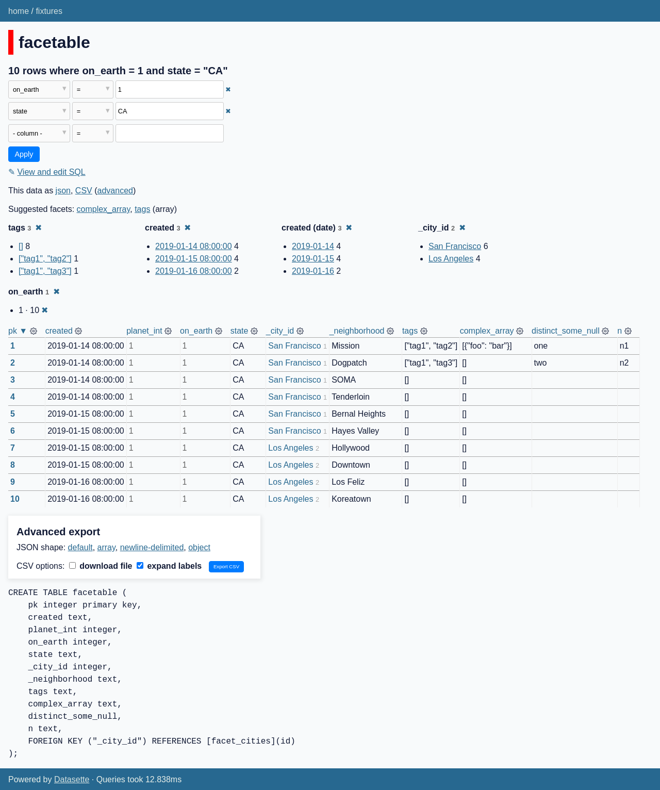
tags (142, 209)
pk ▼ (17, 330)
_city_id (280, 330)
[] (21, 246)
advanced (115, 190)
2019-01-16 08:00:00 (193, 271)
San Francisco (454, 246)
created (59, 330)
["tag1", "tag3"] (45, 271)
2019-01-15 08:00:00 (193, 258)
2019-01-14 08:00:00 (193, 246)
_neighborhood (357, 330)
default (80, 547)
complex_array (103, 209)
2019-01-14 (313, 246)
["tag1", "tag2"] (45, 258)
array (106, 547)
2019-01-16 (313, 271)
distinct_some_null (566, 330)
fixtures (49, 11)
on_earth (196, 330)
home (18, 11)
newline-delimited (152, 547)
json (63, 190)
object (199, 547)
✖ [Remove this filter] (228, 89)
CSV (83, 190)
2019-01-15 (313, 258)
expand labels (169, 566)
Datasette (71, 779)
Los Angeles (450, 258)
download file (101, 566)
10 (15, 499)
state (239, 330)
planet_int (144, 330)
